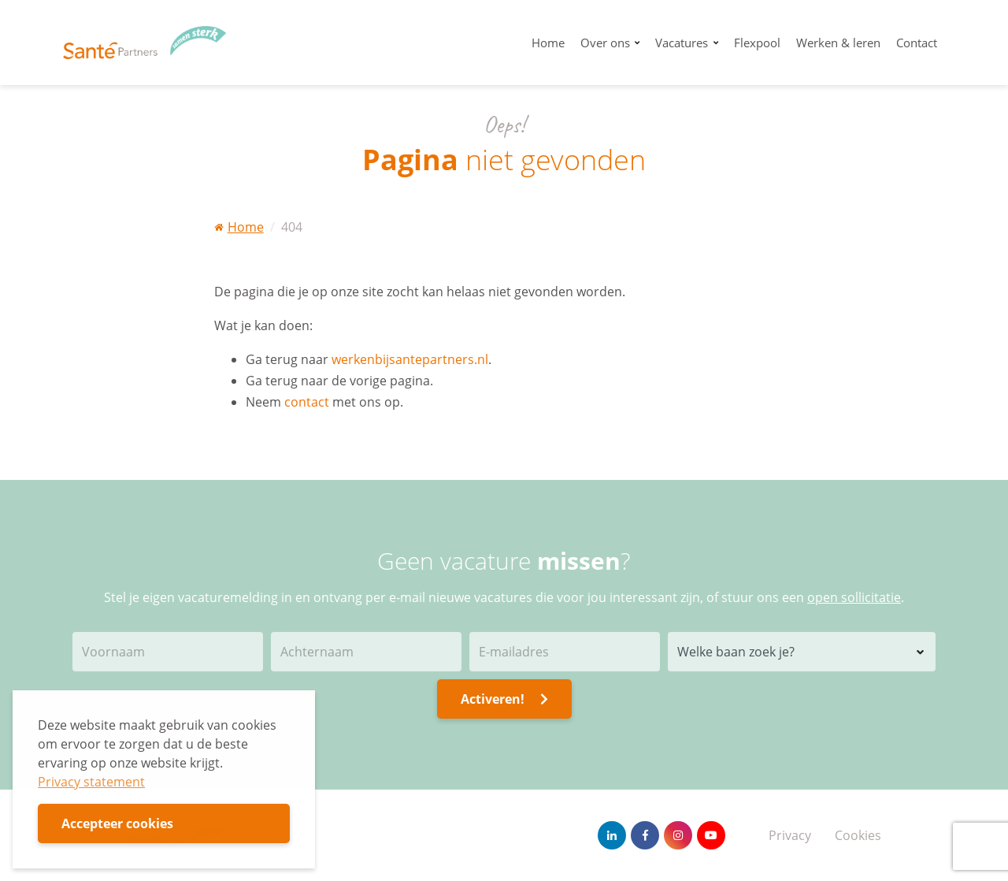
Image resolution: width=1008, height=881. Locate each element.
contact (306, 402)
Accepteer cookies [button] (117, 823)
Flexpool (757, 42)
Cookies (858, 835)
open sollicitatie (854, 597)
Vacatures (683, 42)
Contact (916, 42)
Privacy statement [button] (91, 781)
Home (548, 42)
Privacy (790, 835)
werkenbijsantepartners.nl (410, 359)
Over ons (606, 42)
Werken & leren (838, 42)
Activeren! (504, 699)
